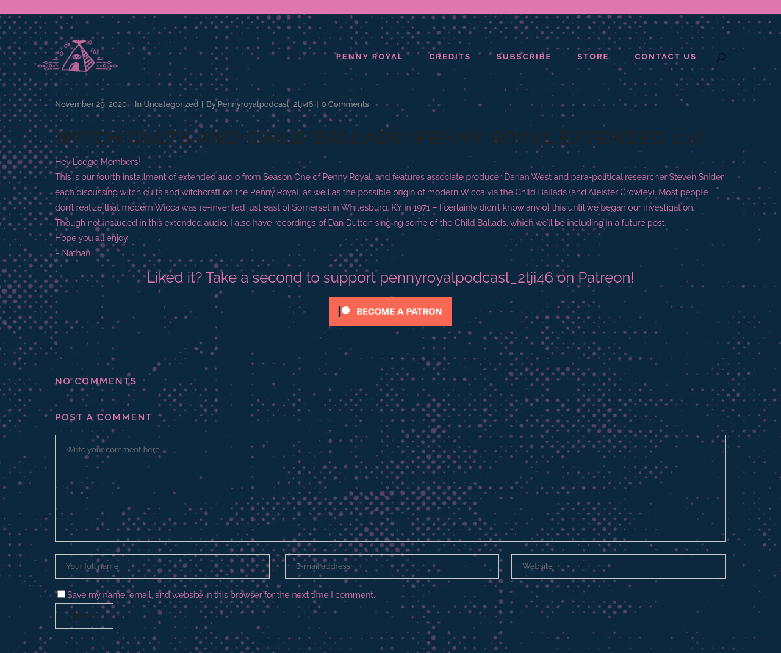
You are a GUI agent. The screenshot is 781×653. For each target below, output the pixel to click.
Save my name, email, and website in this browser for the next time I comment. (221, 595)
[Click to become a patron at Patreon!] (390, 329)
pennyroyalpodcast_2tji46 (266, 104)
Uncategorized (170, 104)
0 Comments (345, 104)
